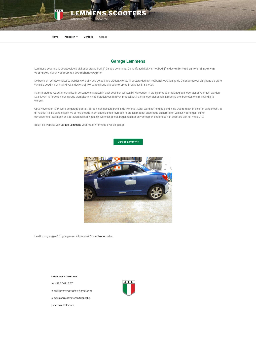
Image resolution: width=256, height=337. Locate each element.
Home (55, 36)
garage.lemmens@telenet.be (74, 297)
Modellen (71, 36)
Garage (103, 36)
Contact (88, 36)
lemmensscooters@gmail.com (75, 290)
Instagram (68, 305)
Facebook (56, 305)
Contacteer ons (99, 236)
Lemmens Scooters (109, 13)
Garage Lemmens (71, 124)
